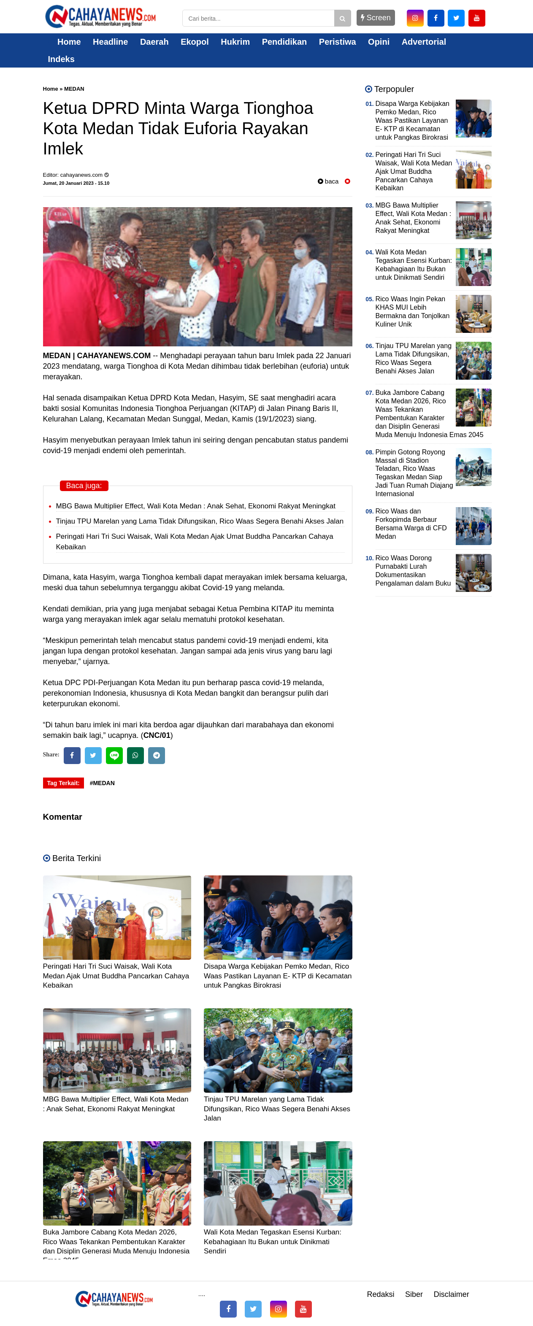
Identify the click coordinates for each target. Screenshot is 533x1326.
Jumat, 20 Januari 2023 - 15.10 (76, 183)
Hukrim (235, 41)
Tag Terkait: (63, 783)
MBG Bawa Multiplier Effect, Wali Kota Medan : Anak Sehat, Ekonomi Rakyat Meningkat (195, 506)
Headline (110, 41)
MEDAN (74, 89)
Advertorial (424, 41)
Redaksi (380, 1294)
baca (328, 181)
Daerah (154, 41)
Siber (414, 1294)
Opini (379, 41)
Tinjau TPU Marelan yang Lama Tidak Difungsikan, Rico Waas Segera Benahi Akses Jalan (200, 521)
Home (64, 41)
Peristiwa (337, 41)
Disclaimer (451, 1294)
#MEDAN (102, 783)
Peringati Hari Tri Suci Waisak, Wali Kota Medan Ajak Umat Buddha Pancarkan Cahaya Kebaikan (116, 975)
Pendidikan (284, 41)
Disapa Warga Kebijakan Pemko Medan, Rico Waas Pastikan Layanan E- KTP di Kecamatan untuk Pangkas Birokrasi (278, 975)
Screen (376, 18)
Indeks (61, 59)
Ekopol (195, 41)
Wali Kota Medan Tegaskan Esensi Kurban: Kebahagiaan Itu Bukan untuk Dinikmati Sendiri (272, 1241)
